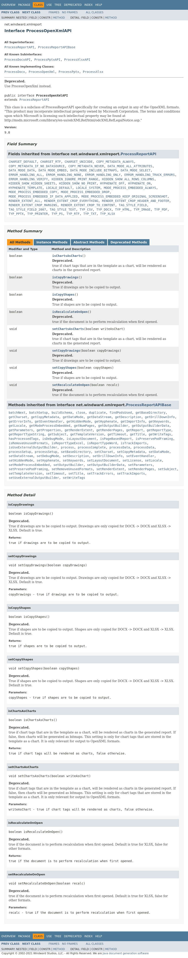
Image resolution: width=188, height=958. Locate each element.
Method (59, 17)
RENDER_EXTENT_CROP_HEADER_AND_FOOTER (135, 201)
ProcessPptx (68, 72)
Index (88, 4)
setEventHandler (140, 456)
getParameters (21, 430)
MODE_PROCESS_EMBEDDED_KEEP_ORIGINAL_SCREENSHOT (124, 196)
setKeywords (73, 460)
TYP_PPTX (16, 213)
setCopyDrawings (66, 350)
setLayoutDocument (103, 460)
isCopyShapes (63, 294)
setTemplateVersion (25, 473)
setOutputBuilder (68, 465)
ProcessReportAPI (19, 47)
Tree (57, 4)
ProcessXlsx (93, 72)
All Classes (94, 12)
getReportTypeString (26, 434)
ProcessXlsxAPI (77, 59)
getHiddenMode (78, 421)
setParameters (140, 465)
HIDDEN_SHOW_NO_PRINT (78, 183)
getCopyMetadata (45, 417)
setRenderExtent (110, 469)
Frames (54, 12)
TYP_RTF (72, 213)
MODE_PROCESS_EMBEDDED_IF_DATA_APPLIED (43, 196)
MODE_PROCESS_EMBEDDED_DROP (85, 192)
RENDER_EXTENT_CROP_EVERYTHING (71, 201)
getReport (134, 430)
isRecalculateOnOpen (70, 312)
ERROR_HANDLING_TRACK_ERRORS (149, 174)
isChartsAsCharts (67, 256)
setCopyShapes (64, 367)
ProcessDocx (14, 72)
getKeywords (159, 421)
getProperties (49, 430)
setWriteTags (74, 477)
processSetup (20, 452)
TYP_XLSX (107, 213)
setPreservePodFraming (28, 469)
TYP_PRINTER (37, 213)
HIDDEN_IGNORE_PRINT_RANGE (75, 179)
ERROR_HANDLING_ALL (25, 174)
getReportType (159, 430)
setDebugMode (48, 456)
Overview (8, 4)
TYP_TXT (89, 213)
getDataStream (99, 417)
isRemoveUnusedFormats (28, 443)
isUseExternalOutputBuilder (33, 447)
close (80, 412)
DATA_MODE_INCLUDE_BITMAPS (93, 170)
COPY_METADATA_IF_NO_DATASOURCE (37, 166)
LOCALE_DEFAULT (59, 188)
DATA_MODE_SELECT (136, 170)
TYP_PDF (160, 209)
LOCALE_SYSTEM (88, 188)
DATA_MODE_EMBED (52, 170)
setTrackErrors (100, 473)
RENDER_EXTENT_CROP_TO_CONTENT (88, 205)
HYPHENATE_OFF (112, 183)
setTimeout (55, 473)
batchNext (17, 412)
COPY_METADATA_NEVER (86, 166)
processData (119, 447)
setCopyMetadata (131, 452)
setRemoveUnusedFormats (72, 469)
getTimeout (117, 434)
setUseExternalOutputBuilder (34, 477)
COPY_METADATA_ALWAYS (115, 161)
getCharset (18, 417)
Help (98, 4)
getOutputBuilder (113, 425)
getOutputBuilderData (150, 425)
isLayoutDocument (81, 438)
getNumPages (84, 425)
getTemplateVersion (87, 434)
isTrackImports (134, 443)
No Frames (70, 12)
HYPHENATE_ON (139, 183)
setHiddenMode (21, 460)
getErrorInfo (20, 421)
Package (24, 4)
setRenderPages (141, 469)
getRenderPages (109, 430)
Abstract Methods (89, 242)
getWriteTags (160, 434)
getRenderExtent (79, 430)
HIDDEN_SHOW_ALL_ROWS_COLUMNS (128, 179)
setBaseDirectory (76, 452)
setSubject (167, 469)
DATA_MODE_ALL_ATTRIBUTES (130, 166)
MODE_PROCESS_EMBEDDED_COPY (33, 192)
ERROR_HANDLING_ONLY (103, 174)
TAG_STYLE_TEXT (63, 209)
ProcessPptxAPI (47, 59)
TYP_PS (57, 213)
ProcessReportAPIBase (57, 47)
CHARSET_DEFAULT (23, 161)
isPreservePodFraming (154, 438)
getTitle (137, 434)
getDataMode (73, 417)
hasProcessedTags (24, 438)
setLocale (153, 460)
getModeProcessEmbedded (49, 425)
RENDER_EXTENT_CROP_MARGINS (33, 205)
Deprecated (73, 4)
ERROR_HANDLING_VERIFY (28, 179)
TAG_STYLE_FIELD (133, 205)
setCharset (104, 452)
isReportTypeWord (102, 443)
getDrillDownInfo (160, 417)
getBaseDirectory (150, 412)
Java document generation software (126, 953)
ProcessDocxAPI (17, 59)
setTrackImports (131, 473)
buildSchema (62, 412)
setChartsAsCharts (68, 329)
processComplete (92, 447)
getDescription (128, 417)
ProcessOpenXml (42, 72)
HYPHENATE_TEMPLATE (25, 188)
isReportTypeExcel (67, 443)
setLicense (131, 460)
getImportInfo (133, 421)
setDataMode (159, 452)
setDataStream (21, 456)
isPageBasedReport (116, 438)
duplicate (97, 412)
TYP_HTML (122, 209)
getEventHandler (49, 421)
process (67, 447)
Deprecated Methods (128, 242)
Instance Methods (51, 242)
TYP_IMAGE (142, 209)
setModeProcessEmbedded (29, 465)
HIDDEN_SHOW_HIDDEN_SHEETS (32, 183)
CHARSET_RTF (50, 161)
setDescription (76, 456)
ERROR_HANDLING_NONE (63, 174)
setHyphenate (48, 460)
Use (49, 4)
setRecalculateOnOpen (71, 385)
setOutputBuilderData (105, 465)
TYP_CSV (86, 209)
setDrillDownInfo (107, 456)
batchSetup (38, 412)
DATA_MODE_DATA (22, 170)
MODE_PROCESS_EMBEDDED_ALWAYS (130, 188)
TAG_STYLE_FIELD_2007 (27, 209)
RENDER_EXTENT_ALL (24, 201)
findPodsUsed (120, 412)
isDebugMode (52, 438)
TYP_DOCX (103, 209)
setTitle (75, 473)
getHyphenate (106, 421)
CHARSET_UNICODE (79, 161)
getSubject (57, 434)
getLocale (17, 425)
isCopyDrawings (65, 277)
